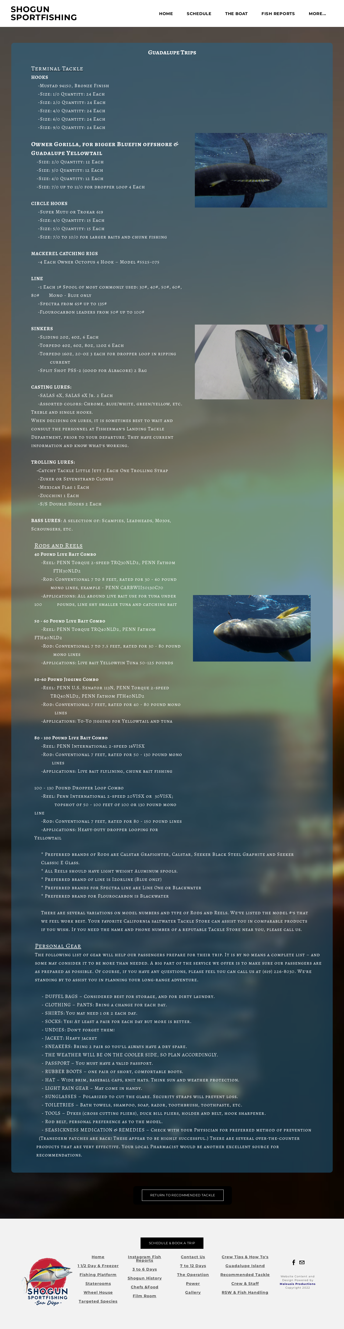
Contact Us (193, 1256)
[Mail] (301, 1262)
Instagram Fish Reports (144, 1258)
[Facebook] (293, 1262)
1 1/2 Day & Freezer (98, 1265)
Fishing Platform (98, 1274)
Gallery (193, 1292)
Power (193, 1283)
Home (166, 13)
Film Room (144, 1295)
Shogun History (145, 1278)
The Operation (193, 1274)
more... (317, 13)
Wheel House (98, 1292)
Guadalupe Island (245, 1265)
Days (151, 1269)
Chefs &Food (145, 1287)
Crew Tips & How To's (245, 1256)
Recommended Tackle (245, 1274)
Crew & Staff (245, 1283)
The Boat (236, 13)
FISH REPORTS (278, 13)
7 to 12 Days (193, 1265)
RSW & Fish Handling (245, 1292)
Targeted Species (98, 1301)
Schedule (199, 13)
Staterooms (98, 1283)
